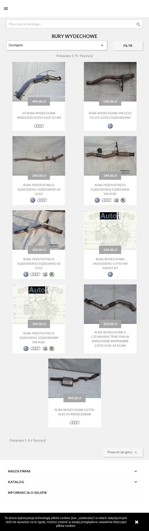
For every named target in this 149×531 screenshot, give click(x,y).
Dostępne (57, 45)
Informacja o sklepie (27, 492)
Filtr (127, 45)
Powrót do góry (123, 452)
